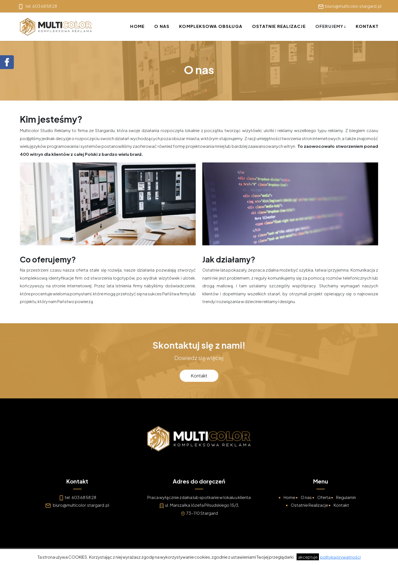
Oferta (324, 497)
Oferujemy (329, 26)
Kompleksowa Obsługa (210, 26)
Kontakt (367, 26)
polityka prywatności (340, 556)
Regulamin (346, 497)
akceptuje (308, 556)
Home (137, 26)
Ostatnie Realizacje (279, 26)
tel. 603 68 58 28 (80, 497)
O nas (161, 26)
